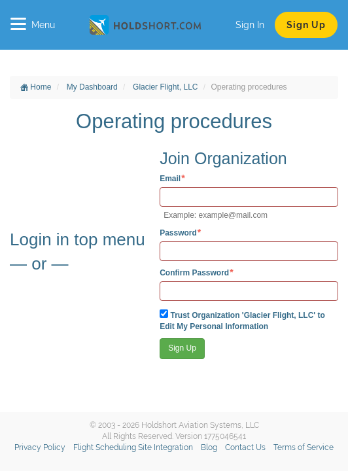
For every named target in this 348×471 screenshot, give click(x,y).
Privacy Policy (39, 447)
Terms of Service (303, 447)
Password (178, 232)
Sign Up (306, 25)
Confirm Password (194, 272)
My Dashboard (92, 87)
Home (35, 87)
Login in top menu (77, 239)
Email (170, 178)
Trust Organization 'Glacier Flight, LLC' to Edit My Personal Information (242, 320)
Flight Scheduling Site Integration (133, 447)
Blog (209, 447)
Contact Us (245, 447)
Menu (32, 24)
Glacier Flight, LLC (165, 87)
